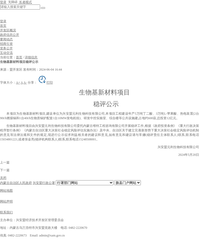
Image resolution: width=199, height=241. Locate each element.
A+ (18, 82)
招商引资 (6, 44)
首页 (3, 26)
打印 (45, 82)
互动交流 (6, 53)
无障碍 (12, 2)
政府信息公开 (9, 35)
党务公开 (6, 48)
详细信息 (31, 57)
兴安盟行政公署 (44, 183)
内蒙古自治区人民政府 (16, 183)
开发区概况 (8, 30)
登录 (3, 2)
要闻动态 (6, 39)
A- (25, 82)
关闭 (3, 178)
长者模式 (25, 2)
